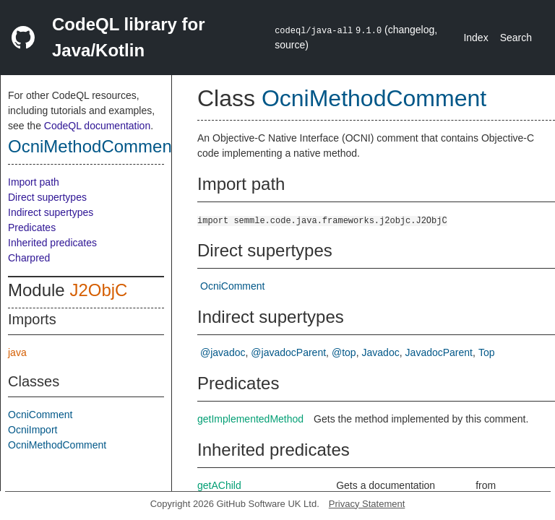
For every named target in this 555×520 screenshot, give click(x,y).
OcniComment (40, 414)
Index (475, 37)
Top (486, 352)
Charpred (29, 258)
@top (344, 352)
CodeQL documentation (97, 125)
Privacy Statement (367, 503)
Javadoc (381, 352)
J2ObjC (98, 290)
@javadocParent (288, 352)
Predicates (32, 227)
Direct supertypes (47, 197)
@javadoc (222, 352)
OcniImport (32, 430)
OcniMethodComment (92, 146)
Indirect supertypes (50, 212)
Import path (33, 182)
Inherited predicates (52, 242)
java (17, 352)
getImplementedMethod (250, 419)
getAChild (219, 485)
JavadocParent (439, 352)
